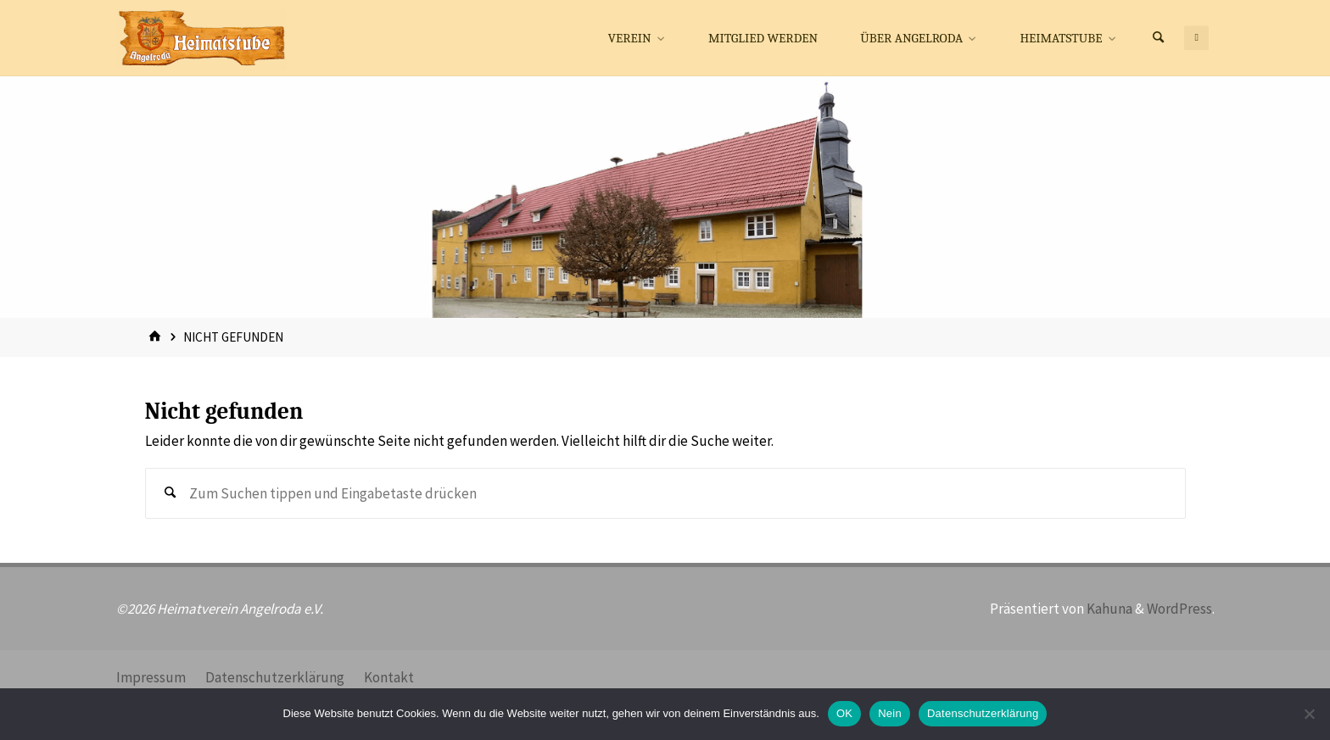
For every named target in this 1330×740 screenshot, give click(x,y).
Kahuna (1108, 608)
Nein (890, 713)
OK (844, 713)
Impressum (151, 677)
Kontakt (389, 677)
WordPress (1179, 608)
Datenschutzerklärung (274, 677)
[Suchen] (1157, 38)
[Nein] (1308, 713)
